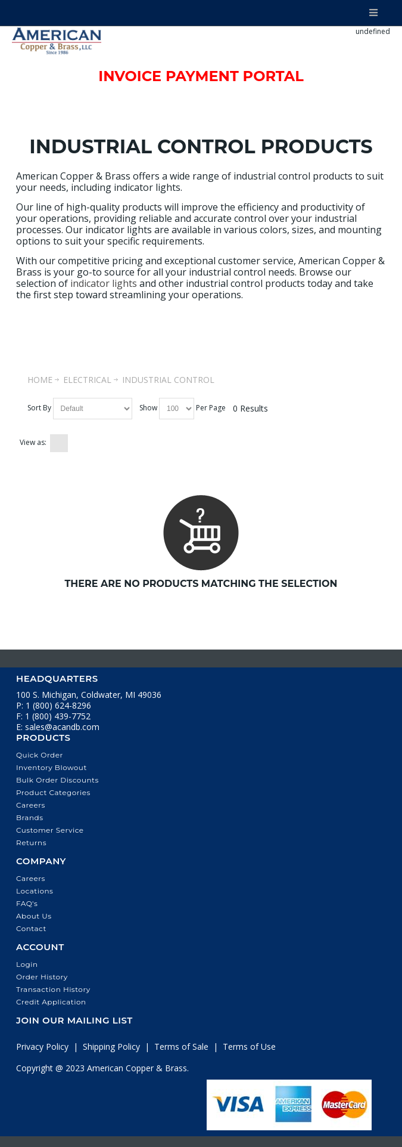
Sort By (39, 408)
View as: (33, 442)
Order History (42, 976)
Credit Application (51, 1001)
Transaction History (53, 989)
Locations (34, 890)
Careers (30, 804)
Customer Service (50, 830)
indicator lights (103, 283)
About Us (34, 915)
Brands (29, 817)
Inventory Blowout (51, 767)
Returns (31, 842)
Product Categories (53, 792)
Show (148, 408)
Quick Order (39, 754)
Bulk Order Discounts (57, 779)
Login (27, 964)
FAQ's (27, 903)
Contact (31, 928)
